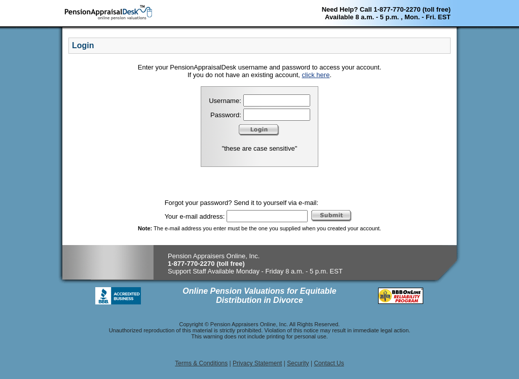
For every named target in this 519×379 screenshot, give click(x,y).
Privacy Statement (257, 363)
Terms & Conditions (201, 363)
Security (298, 363)
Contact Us (329, 363)
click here (315, 75)
